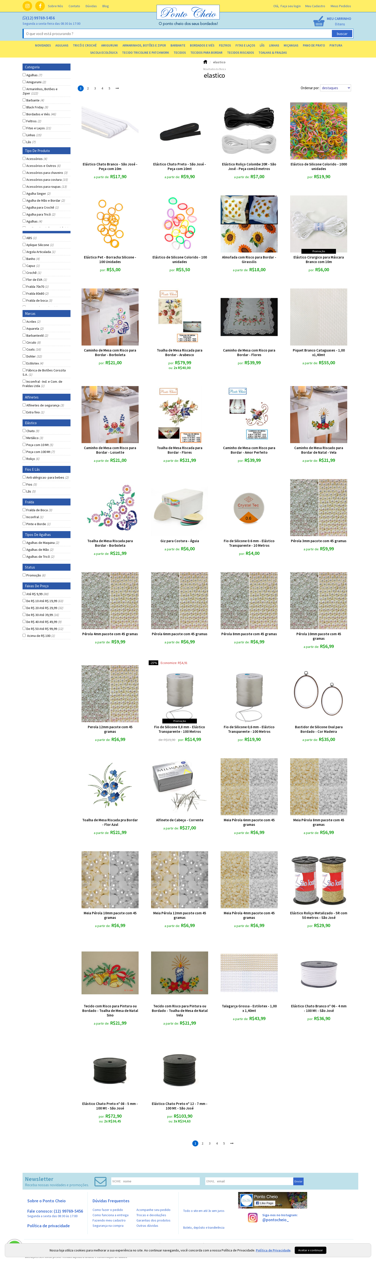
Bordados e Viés (41, 114)
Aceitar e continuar (310, 1250)
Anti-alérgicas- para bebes (47, 477)
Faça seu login (291, 6)
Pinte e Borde (38, 524)
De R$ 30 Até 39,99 (42, 615)
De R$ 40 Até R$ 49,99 (43, 622)
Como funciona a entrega (111, 1215)
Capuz (33, 266)
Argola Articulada (40, 252)
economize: (169, 663)
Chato (32, 431)
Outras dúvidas (147, 1225)
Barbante (35, 100)
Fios (31, 484)
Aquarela (34, 328)
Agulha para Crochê (42, 207)
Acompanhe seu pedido (153, 1210)
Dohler (34, 356)
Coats (33, 349)
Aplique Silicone (39, 245)
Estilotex (34, 363)
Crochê (33, 272)
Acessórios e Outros (43, 166)
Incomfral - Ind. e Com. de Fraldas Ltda (42, 383)
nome (116, 1181)
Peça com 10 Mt (39, 445)
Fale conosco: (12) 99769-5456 (55, 1213)
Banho (33, 259)
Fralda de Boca (39, 510)
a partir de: (102, 177)
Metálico (34, 438)
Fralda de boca (39, 300)
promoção (318, 251)
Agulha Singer (38, 193)
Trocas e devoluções (151, 1215)
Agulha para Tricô (40, 214)
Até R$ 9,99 (37, 594)
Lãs (30, 142)
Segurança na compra (108, 1225)
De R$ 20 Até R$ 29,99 (44, 608)
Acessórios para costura (47, 179)
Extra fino (35, 412)
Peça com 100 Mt (40, 452)
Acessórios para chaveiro (46, 172)
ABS (31, 238)
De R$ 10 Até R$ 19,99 (44, 601)
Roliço (32, 459)
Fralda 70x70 (37, 286)
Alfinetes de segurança (45, 405)
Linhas (33, 135)
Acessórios (36, 159)
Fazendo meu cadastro (109, 1220)
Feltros (33, 121)
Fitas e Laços (38, 128)
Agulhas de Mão (39, 549)
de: (161, 740)
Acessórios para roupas (46, 186)
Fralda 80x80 (37, 293)
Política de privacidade (48, 1225)
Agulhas (34, 75)
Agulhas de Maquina (42, 542)
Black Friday (37, 107)
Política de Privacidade (273, 1250)
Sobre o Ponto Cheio (46, 1200)
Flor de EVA (36, 279)
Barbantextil (37, 335)
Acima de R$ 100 (40, 636)
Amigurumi (36, 82)
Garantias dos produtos (153, 1220)
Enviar (298, 1181)
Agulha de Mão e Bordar (45, 200)
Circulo (33, 342)
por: (310, 177)
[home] (188, 25)
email (210, 1181)
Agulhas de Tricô (40, 556)
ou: (171, 368)
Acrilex (33, 321)
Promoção (35, 575)
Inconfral (34, 517)
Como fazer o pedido (108, 1210)
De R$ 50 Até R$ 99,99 (44, 629)
